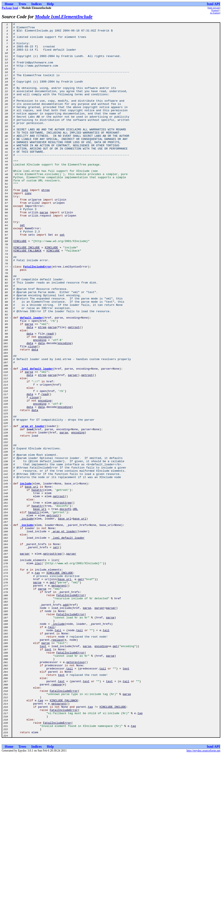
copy (28, 227)
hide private (213, 7)
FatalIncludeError (37, 316)
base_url (31, 580)
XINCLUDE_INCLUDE (26, 293)
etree (45, 224)
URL (75, 606)
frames (215, 10)
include (26, 576)
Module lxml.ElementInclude (63, 16)
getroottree (62, 599)
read (49, 396)
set (22, 266)
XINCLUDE (19, 285)
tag (37, 683)
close (32, 411)
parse (44, 250)
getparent (58, 698)
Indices (36, 4)
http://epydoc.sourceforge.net (203, 893)
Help (50, 4)
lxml (24, 224)
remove (56, 817)
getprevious (75, 790)
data (30, 388)
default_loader (31, 377)
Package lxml (10, 8)
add (65, 721)
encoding (44, 400)
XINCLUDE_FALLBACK (27, 296)
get (80, 691)
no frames (214, 12)
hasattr (37, 583)
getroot (74, 388)
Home (9, 4)
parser (73, 446)
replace (57, 763)
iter (38, 671)
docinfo (65, 606)
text (43, 771)
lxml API (213, 4)
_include (26, 618)
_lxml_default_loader (36, 438)
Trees (22, 4)
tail (51, 748)
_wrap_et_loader (32, 507)
